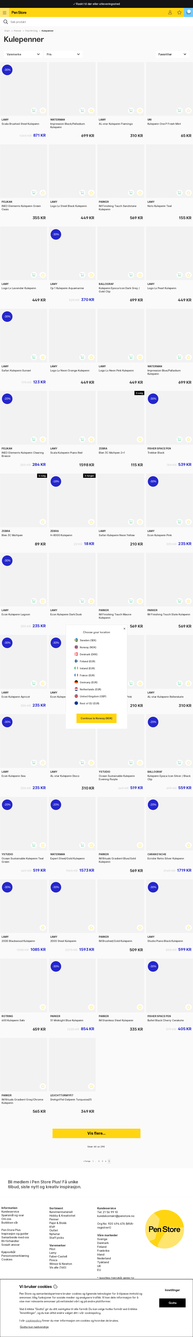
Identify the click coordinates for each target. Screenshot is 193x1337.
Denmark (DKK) (86, 654)
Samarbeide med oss (15, 1237)
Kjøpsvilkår (8, 1252)
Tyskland (103, 1262)
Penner (17, 30)
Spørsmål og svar (12, 1215)
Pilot (52, 1249)
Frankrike (103, 1250)
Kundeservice (10, 1211)
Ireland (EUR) (85, 668)
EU (99, 1270)
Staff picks (56, 1237)
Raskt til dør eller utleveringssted (96, 4)
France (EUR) (85, 675)
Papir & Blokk (58, 1223)
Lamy (52, 1252)
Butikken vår (9, 1222)
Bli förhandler (10, 1241)
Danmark (103, 1243)
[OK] (96, 21)
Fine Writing (31, 30)
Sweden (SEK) (85, 640)
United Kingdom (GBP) (90, 696)
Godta (172, 1303)
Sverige (102, 1239)
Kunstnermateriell (61, 1212)
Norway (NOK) (85, 647)
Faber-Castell (58, 1256)
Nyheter (54, 1234)
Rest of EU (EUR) (87, 703)
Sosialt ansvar (10, 1244)
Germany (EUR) (86, 682)
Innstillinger (172, 1290)
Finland (102, 1247)
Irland (100, 1254)
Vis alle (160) (57, 1267)
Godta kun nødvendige (34, 1327)
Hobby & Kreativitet (62, 1215)
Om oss (6, 1219)
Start (7, 30)
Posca (53, 1260)
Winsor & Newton (60, 1264)
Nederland (104, 1258)
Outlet (53, 1230)
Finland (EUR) (85, 661)
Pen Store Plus (11, 1230)
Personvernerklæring (15, 1255)
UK (99, 1266)
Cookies (6, 1259)
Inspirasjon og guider (14, 1233)
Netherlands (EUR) (88, 689)
